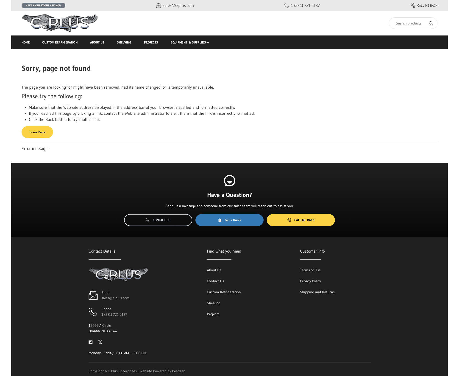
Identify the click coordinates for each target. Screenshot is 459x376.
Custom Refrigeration (60, 42)
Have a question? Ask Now (43, 5)
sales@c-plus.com (115, 298)
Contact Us (158, 220)
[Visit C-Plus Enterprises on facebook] (91, 342)
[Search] (413, 23)
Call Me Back (300, 220)
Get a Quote (229, 220)
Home (26, 42)
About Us (97, 42)
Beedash (178, 371)
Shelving (124, 42)
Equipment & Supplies (190, 42)
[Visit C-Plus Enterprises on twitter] (100, 342)
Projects (151, 42)
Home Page (37, 132)
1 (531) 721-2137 (114, 314)
